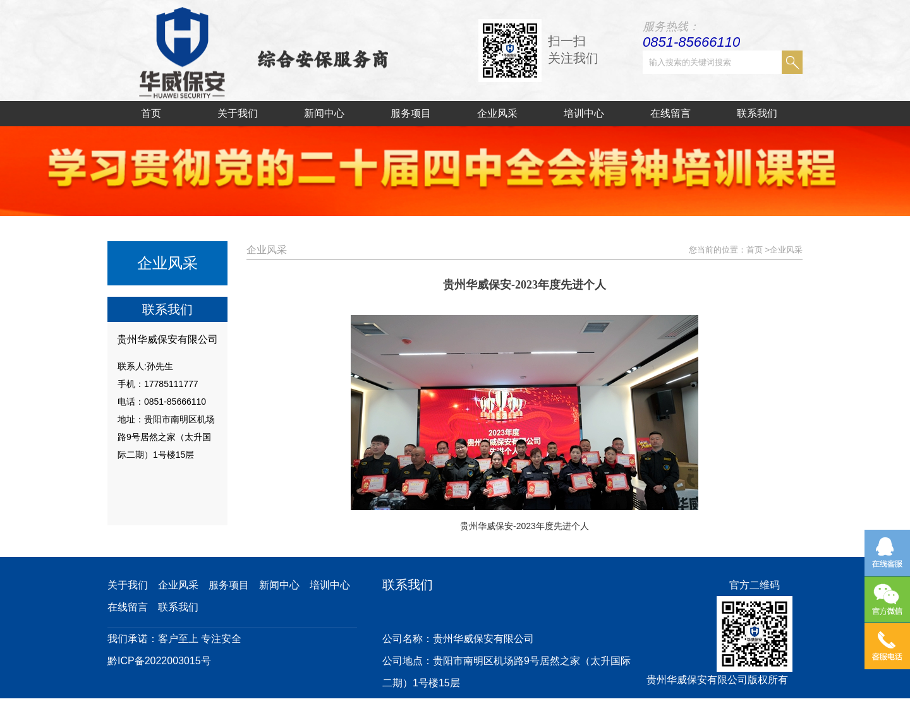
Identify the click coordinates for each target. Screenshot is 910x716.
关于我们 (237, 113)
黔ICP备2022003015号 (159, 660)
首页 (151, 113)
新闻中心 (324, 113)
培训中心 (584, 113)
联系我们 (757, 113)
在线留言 (670, 113)
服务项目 (411, 113)
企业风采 (497, 113)
